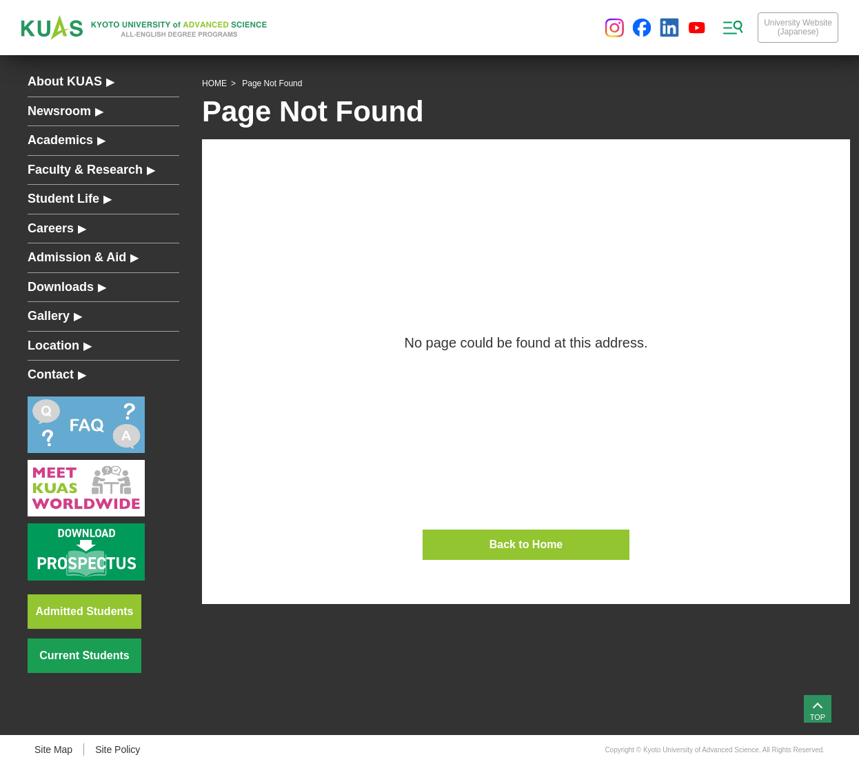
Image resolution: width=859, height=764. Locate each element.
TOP (817, 717)
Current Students (84, 655)
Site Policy (117, 749)
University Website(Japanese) (798, 27)
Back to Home (526, 544)
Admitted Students (85, 611)
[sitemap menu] (733, 27)
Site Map (53, 749)
